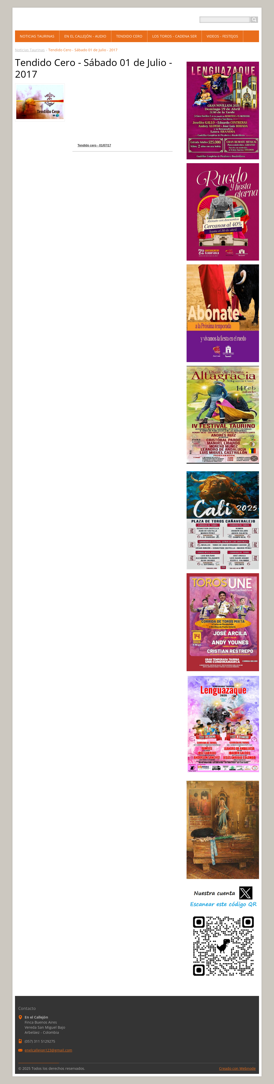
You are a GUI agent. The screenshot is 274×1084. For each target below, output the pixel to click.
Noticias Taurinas (30, 49)
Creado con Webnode (237, 1068)
